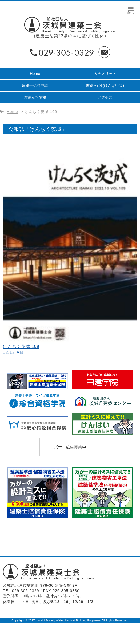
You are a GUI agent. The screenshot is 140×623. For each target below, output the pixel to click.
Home (35, 73)
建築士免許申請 (35, 85)
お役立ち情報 (35, 97)
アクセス (105, 97)
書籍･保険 (105, 85)
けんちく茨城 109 (41, 112)
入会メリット (105, 73)
